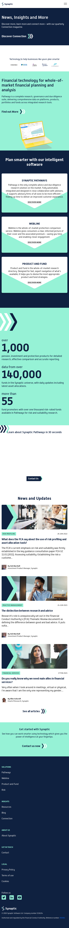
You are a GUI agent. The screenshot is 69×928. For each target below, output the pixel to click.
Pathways (6, 772)
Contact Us (33, 478)
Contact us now (31, 746)
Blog (4, 813)
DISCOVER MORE (34, 242)
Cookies (5, 881)
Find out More (10, 111)
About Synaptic (9, 835)
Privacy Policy (8, 870)
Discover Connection (14, 36)
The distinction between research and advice (27, 610)
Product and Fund (10, 784)
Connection (7, 818)
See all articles (31, 711)
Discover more (34, 202)
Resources (6, 807)
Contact (5, 852)
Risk (3, 790)
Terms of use (8, 875)
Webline (5, 778)
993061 (62, 918)
